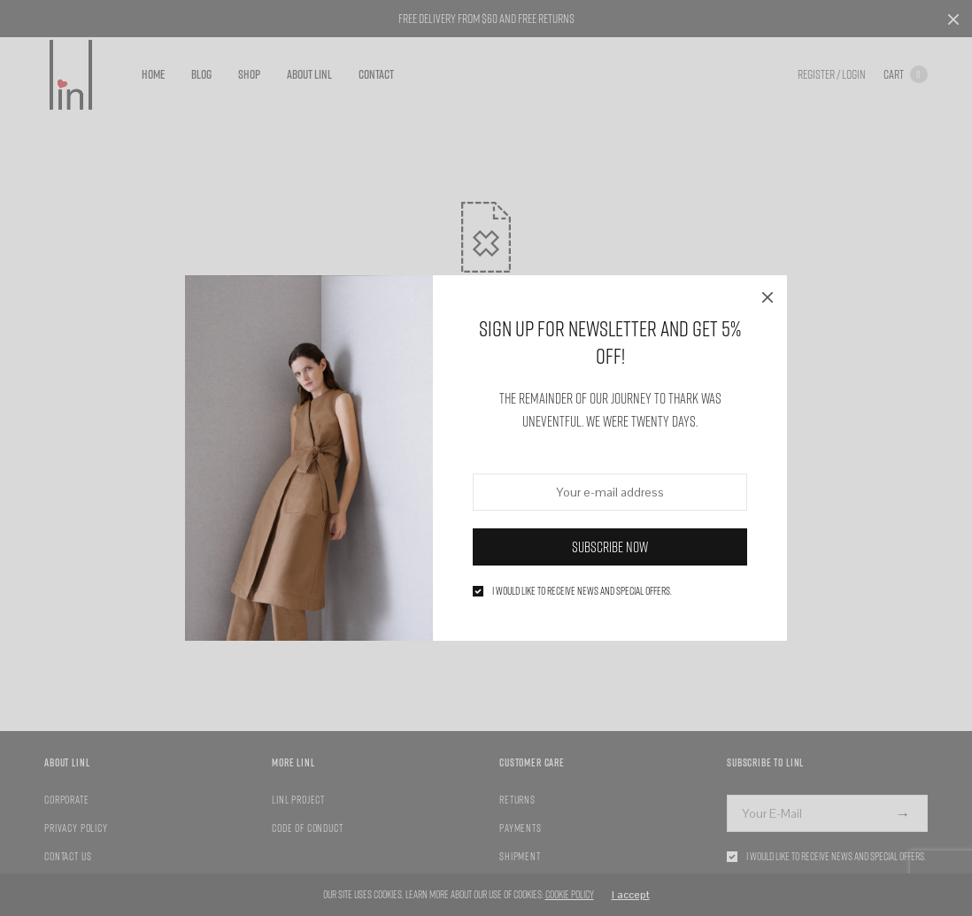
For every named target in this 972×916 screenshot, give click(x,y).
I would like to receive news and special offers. (582, 591)
